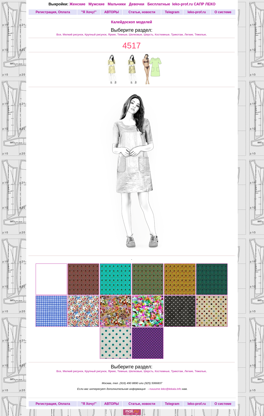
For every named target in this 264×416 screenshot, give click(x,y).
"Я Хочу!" (88, 12)
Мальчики (117, 4)
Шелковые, (136, 34)
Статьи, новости (141, 12)
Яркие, (112, 34)
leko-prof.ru (182, 4)
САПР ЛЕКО (205, 4)
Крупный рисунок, (96, 34)
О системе (222, 12)
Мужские (97, 4)
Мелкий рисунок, (74, 34)
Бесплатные (159, 4)
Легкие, (189, 34)
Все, (60, 34)
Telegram (172, 12)
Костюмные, (163, 34)
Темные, (123, 34)
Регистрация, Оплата (53, 12)
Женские (78, 4)
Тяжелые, (201, 34)
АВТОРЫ (111, 12)
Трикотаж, (177, 34)
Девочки (137, 4)
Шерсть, (149, 34)
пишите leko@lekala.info (165, 388)
